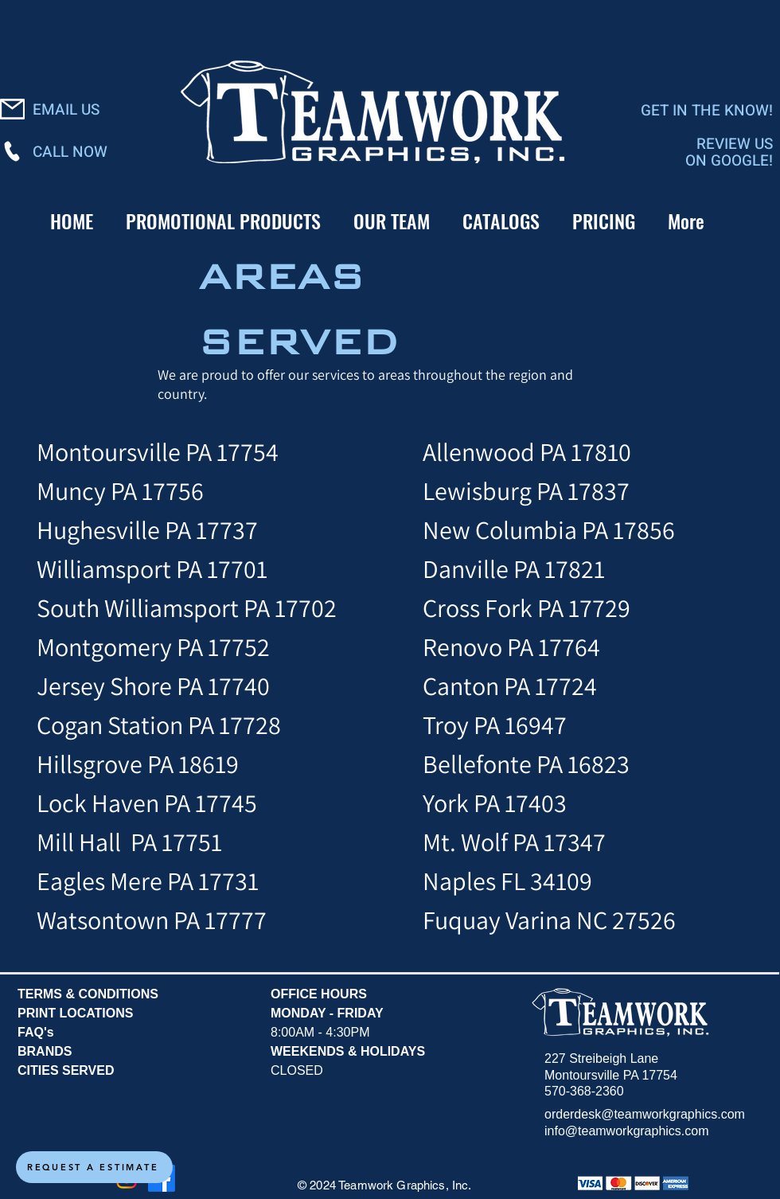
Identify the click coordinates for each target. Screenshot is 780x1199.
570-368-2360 (584, 1091)
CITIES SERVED (66, 1070)
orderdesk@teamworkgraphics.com (644, 1114)
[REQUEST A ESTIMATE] (94, 1167)
